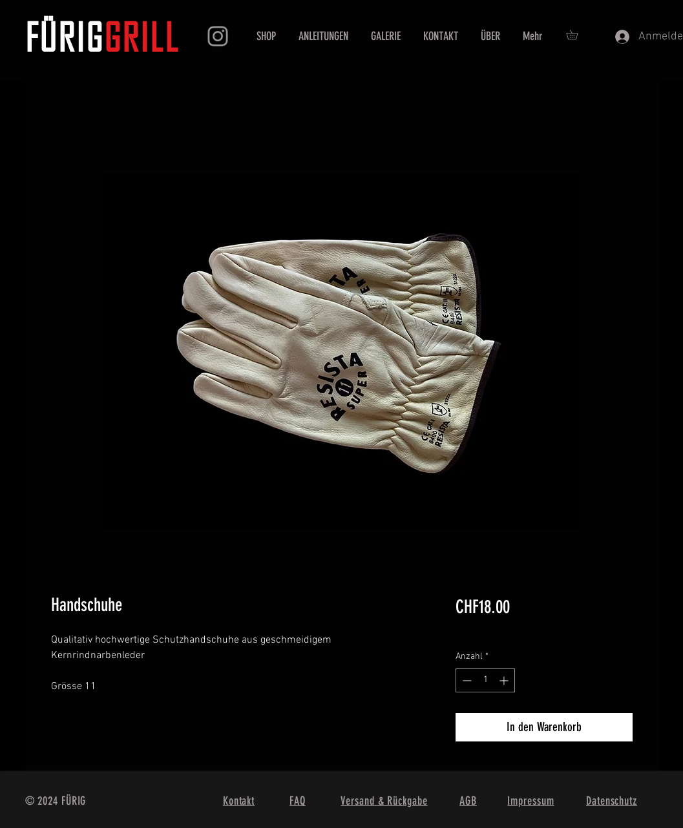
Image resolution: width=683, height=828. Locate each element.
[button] (576, 34)
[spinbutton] (485, 680)
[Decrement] (465, 680)
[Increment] (505, 680)
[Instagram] (217, 36)
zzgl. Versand (481, 631)
